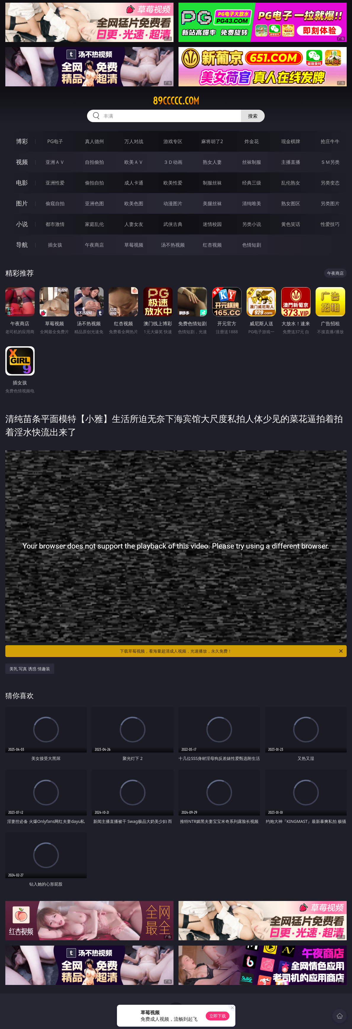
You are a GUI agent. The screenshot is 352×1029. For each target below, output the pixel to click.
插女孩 (55, 245)
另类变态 (330, 182)
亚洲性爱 (55, 182)
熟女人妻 (212, 162)
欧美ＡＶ (133, 162)
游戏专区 (172, 141)
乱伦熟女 (290, 182)
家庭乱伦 (94, 224)
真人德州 (94, 141)
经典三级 (251, 182)
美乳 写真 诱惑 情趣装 (29, 669)
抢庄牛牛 (330, 141)
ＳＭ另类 (330, 162)
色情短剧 (251, 245)
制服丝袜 (212, 182)
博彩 (22, 141)
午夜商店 (94, 245)
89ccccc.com (176, 101)
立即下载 (217, 1016)
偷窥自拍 (55, 203)
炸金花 (252, 141)
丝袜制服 (251, 162)
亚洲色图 (94, 203)
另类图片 (330, 203)
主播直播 (290, 162)
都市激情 (55, 224)
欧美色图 (133, 203)
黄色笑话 (290, 224)
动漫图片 (172, 203)
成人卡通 (133, 182)
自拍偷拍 (94, 162)
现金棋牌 (290, 141)
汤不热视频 (173, 245)
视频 (22, 162)
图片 (22, 203)
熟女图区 (290, 203)
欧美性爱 (172, 182)
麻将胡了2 (212, 141)
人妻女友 (133, 224)
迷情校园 (212, 224)
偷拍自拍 (94, 182)
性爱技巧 (330, 224)
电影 (22, 183)
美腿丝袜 (212, 203)
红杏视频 (212, 245)
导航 (22, 245)
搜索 (253, 116)
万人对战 (133, 141)
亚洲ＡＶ (55, 162)
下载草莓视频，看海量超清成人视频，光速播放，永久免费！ (232, 651)
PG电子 (55, 141)
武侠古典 (172, 224)
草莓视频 (133, 245)
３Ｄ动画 (172, 162)
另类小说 (251, 224)
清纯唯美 (251, 203)
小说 (22, 224)
